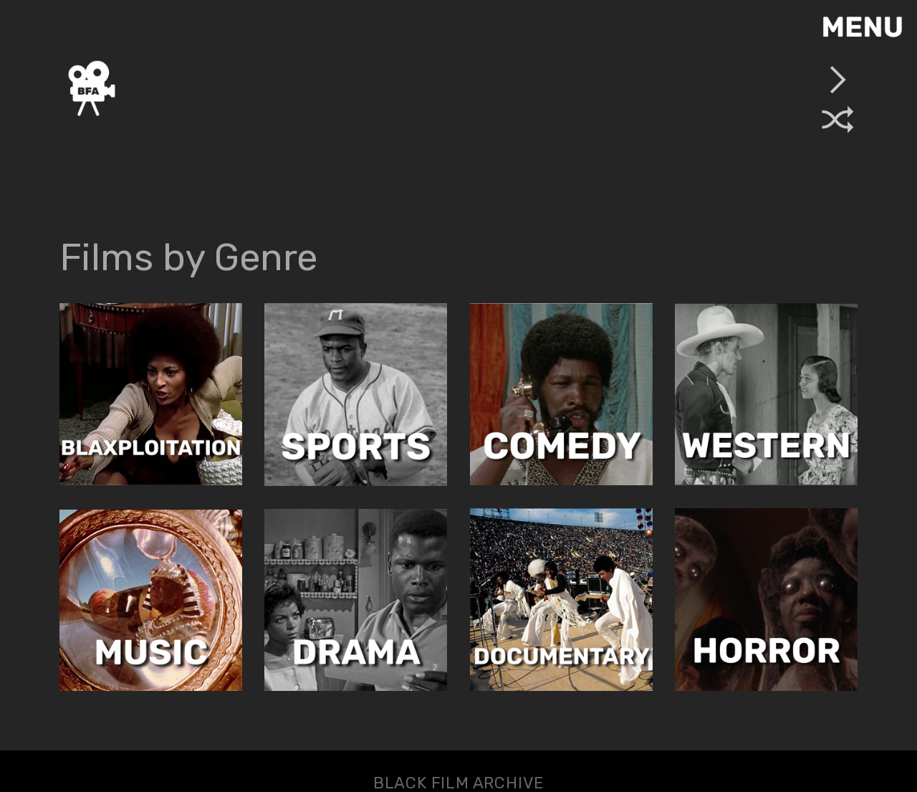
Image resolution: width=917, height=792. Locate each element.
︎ (838, 121)
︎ (838, 79)
